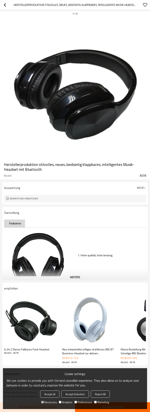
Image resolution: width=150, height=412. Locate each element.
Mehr (140, 188)
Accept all (49, 394)
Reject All (100, 394)
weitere (75, 277)
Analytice (65, 402)
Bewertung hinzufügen (24, 198)
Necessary (49, 402)
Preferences (83, 402)
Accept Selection (75, 394)
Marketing (101, 402)
